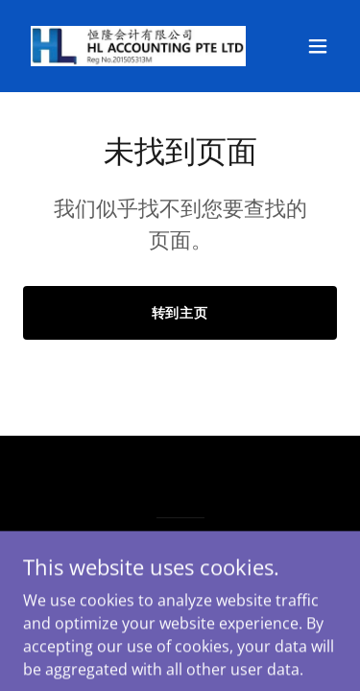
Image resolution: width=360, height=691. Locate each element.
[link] (133, 46)
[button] (318, 46)
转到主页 (180, 312)
